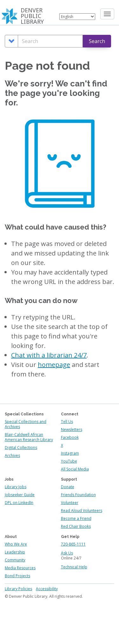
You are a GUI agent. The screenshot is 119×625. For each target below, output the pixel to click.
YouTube (69, 461)
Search (97, 41)
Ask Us (67, 553)
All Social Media (75, 469)
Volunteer (69, 502)
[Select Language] (77, 16)
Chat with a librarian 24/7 (49, 355)
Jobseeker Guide (20, 494)
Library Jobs (15, 486)
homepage (54, 364)
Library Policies (18, 588)
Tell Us (67, 421)
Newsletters (71, 429)
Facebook (70, 437)
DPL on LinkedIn (19, 502)
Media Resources (20, 568)
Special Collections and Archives (25, 424)
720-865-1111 (73, 544)
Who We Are (16, 544)
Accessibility (47, 588)
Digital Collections (21, 447)
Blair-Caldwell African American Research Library (29, 437)
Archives (12, 455)
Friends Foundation (78, 494)
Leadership (15, 552)
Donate (67, 486)
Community (15, 560)
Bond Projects (17, 575)
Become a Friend (76, 518)
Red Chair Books (76, 526)
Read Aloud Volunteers (81, 510)
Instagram (70, 453)
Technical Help (74, 567)
